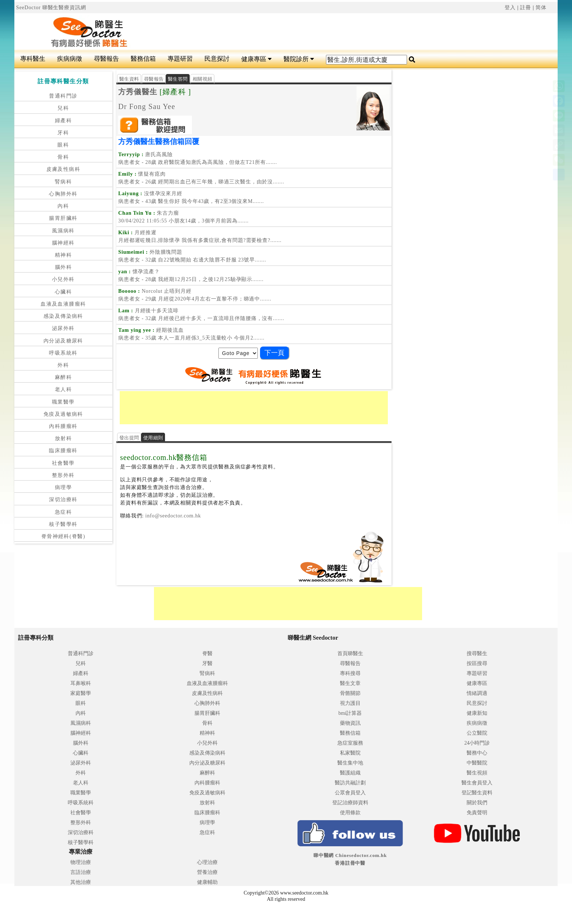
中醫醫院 (477, 763)
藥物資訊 (350, 723)
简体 (541, 7)
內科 (63, 206)
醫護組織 (350, 773)
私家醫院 (350, 753)
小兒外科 (63, 279)
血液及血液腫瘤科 (63, 304)
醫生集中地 (350, 763)
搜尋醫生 (477, 653)
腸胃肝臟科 (63, 218)
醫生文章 (350, 683)
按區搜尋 (477, 663)
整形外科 (63, 475)
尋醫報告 (106, 58)
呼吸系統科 (63, 353)
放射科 (63, 438)
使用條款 (350, 812)
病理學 (63, 487)
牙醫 (207, 663)
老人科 (63, 389)
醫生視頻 (477, 773)
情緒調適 (477, 693)
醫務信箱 (143, 58)
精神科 (63, 255)
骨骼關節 (350, 693)
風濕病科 (63, 230)
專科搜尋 (350, 673)
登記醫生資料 (477, 792)
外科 (63, 365)
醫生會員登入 (477, 783)
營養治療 (207, 872)
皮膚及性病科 (63, 169)
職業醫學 (63, 402)
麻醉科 (63, 377)
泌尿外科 (63, 328)
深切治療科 (63, 499)
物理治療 (80, 862)
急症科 (63, 512)
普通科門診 (63, 96)
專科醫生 (32, 58)
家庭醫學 (80, 693)
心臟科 (63, 292)
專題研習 (180, 58)
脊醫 (207, 653)
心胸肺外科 (63, 194)
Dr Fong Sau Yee (146, 106)
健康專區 (256, 59)
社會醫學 (63, 463)
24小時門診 (477, 743)
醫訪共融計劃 (350, 783)
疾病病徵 (69, 58)
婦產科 (63, 120)
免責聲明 (477, 812)
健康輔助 (207, 882)
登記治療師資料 (350, 802)
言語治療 (80, 872)
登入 (510, 7)
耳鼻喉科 (80, 683)
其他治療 (80, 882)
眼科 (63, 145)
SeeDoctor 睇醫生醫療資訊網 (51, 7)
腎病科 (63, 182)
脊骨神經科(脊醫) (63, 536)
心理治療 (207, 862)
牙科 (63, 133)
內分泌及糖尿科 (63, 341)
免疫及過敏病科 (63, 414)
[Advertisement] (305, 31)
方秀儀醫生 (137, 92)
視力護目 (350, 703)
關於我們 (477, 802)
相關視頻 (202, 79)
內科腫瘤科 (63, 426)
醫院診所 (299, 59)
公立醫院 (477, 733)
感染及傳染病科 (63, 316)
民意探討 (216, 58)
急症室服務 (350, 743)
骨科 (63, 157)
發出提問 (129, 437)
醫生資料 (129, 79)
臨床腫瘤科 (63, 450)
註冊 (525, 7)
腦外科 (63, 267)
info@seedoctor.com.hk (172, 516)
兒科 (63, 108)
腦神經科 (63, 243)
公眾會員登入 (350, 792)
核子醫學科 (63, 524)
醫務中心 (477, 753)
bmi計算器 (350, 713)
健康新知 (477, 713)
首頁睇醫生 (350, 653)
